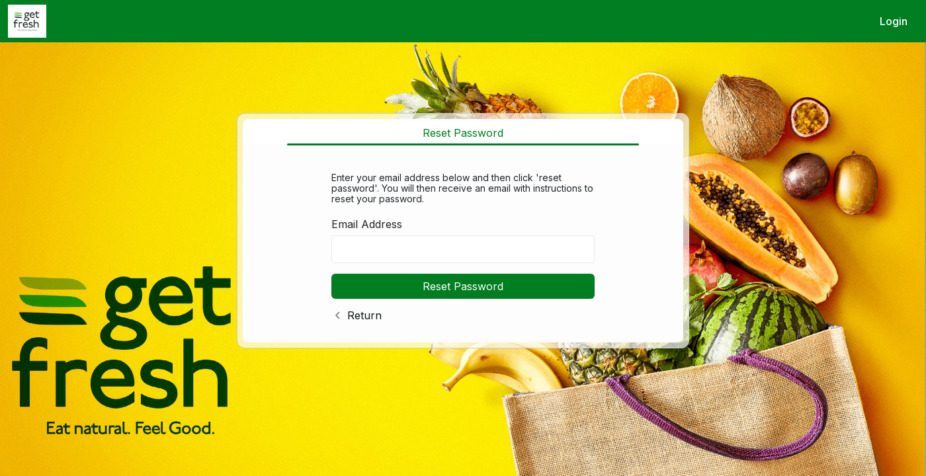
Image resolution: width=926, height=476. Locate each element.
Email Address (366, 224)
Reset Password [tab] (463, 132)
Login (893, 21)
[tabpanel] (463, 244)
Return (364, 315)
